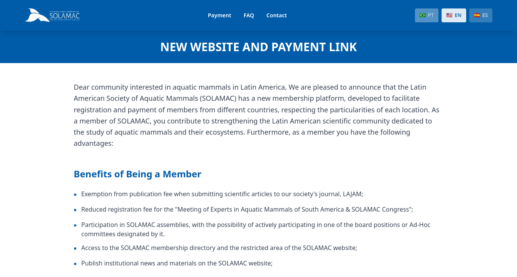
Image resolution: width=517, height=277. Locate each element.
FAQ (249, 15)
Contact (276, 15)
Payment (219, 15)
